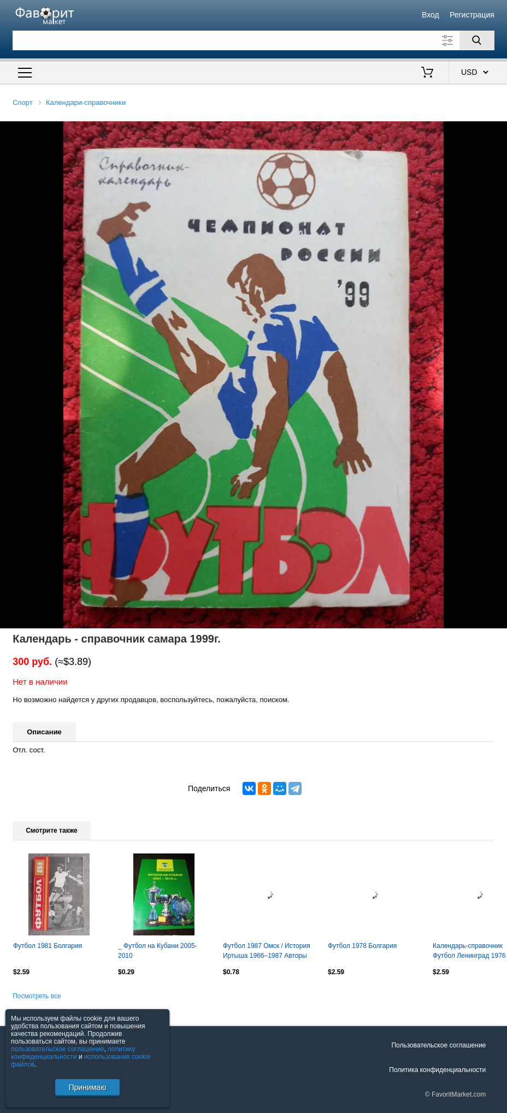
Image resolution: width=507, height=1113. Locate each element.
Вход (430, 14)
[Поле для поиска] (253, 40)
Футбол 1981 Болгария (47, 946)
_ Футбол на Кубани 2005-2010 (157, 950)
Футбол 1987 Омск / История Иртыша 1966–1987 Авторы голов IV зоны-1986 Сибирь (266, 952)
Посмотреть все (37, 996)
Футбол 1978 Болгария (362, 946)
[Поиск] (476, 40)
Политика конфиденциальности (437, 1070)
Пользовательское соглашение (438, 1045)
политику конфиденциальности (73, 1053)
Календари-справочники (86, 102)
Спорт (23, 102)
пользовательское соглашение (57, 1049)
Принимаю (87, 1087)
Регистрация (472, 14)
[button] (497, 131)
